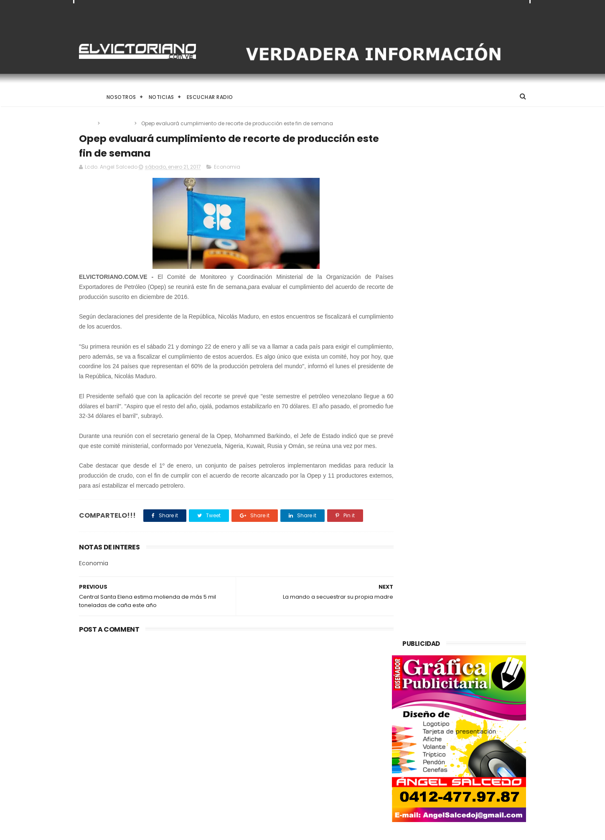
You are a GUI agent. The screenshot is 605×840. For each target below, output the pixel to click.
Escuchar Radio (210, 97)
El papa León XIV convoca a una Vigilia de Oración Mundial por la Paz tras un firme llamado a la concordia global (324, 703)
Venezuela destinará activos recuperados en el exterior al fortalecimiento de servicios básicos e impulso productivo (147, 708)
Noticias (161, 97)
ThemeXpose (126, 829)
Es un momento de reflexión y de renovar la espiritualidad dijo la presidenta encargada (324, 787)
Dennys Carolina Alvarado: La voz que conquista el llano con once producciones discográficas (322, 747)
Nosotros (121, 97)
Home (86, 97)
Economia (117, 123)
